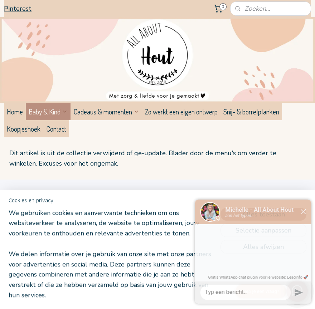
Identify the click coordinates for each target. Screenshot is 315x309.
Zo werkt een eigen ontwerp (181, 111)
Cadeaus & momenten (106, 111)
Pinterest (18, 8)
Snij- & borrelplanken (251, 111)
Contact (56, 128)
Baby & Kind (48, 111)
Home (15, 111)
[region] (110, 258)
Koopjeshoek (23, 128)
